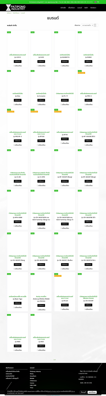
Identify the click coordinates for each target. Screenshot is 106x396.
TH (96, 2)
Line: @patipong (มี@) (51, 2)
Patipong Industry (35, 371)
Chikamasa (33, 381)
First (51, 360)
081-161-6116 (88, 383)
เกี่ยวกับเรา (71, 8)
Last (54, 360)
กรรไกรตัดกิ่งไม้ (10, 376)
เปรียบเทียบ (18, 66)
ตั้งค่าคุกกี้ (83, 392)
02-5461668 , (90, 377)
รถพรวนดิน (9, 374)
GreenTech (33, 376)
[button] (99, 7)
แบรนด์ (80, 8)
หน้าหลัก (63, 8)
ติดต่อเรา (93, 8)
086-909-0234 (79, 2)
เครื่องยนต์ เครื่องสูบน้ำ (12, 378)
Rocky (32, 374)
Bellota (32, 378)
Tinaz (31, 388)
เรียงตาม (78, 25)
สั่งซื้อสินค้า (17, 61)
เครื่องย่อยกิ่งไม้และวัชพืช (13, 371)
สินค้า (86, 8)
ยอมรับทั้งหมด (92, 392)
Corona (32, 383)
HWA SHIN (33, 385)
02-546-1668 (66, 2)
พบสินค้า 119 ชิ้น (12, 25)
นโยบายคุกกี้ (21, 393)
